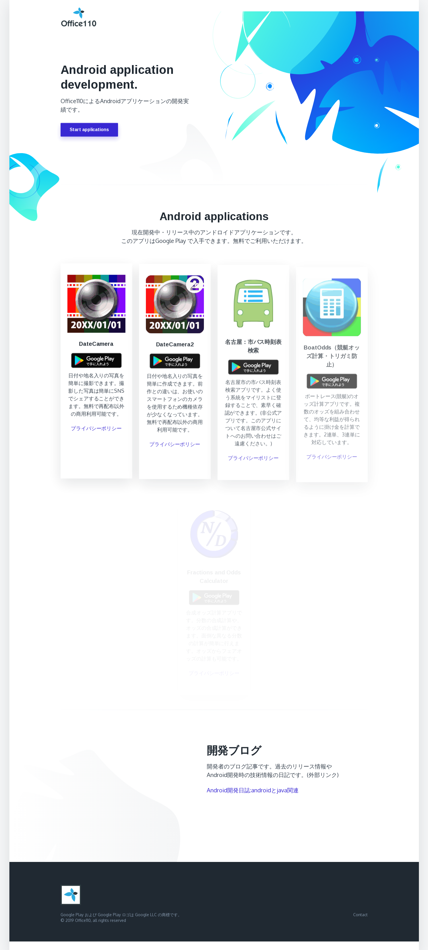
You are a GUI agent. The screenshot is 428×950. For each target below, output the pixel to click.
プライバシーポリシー (96, 430)
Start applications (89, 130)
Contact (360, 914)
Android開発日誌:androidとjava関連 (253, 790)
